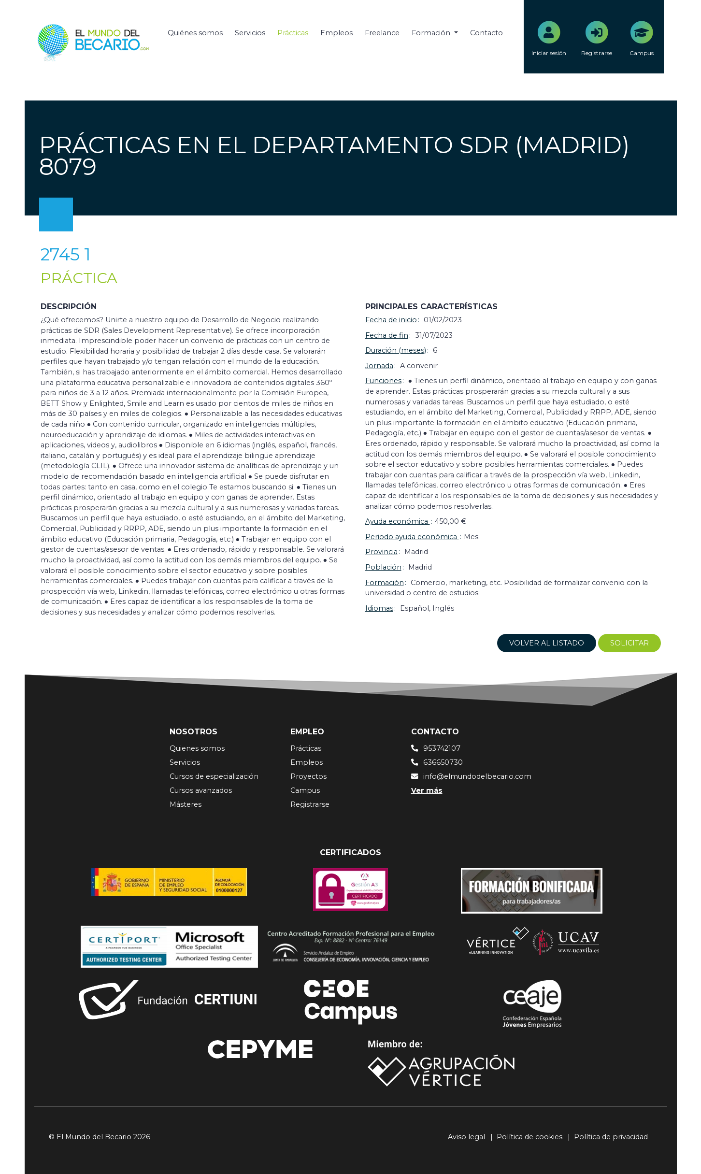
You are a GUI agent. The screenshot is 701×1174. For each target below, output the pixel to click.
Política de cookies (529, 1136)
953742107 (441, 748)
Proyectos (308, 776)
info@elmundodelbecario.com (477, 776)
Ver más (427, 790)
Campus (305, 790)
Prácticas (292, 33)
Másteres (185, 804)
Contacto (486, 33)
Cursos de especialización (214, 776)
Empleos (336, 33)
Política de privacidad (611, 1136)
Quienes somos (197, 748)
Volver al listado (546, 643)
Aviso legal (466, 1136)
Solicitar (629, 643)
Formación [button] (432, 33)
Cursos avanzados (201, 790)
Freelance (382, 33)
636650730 (443, 762)
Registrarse (309, 804)
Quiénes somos (195, 33)
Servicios (250, 33)
